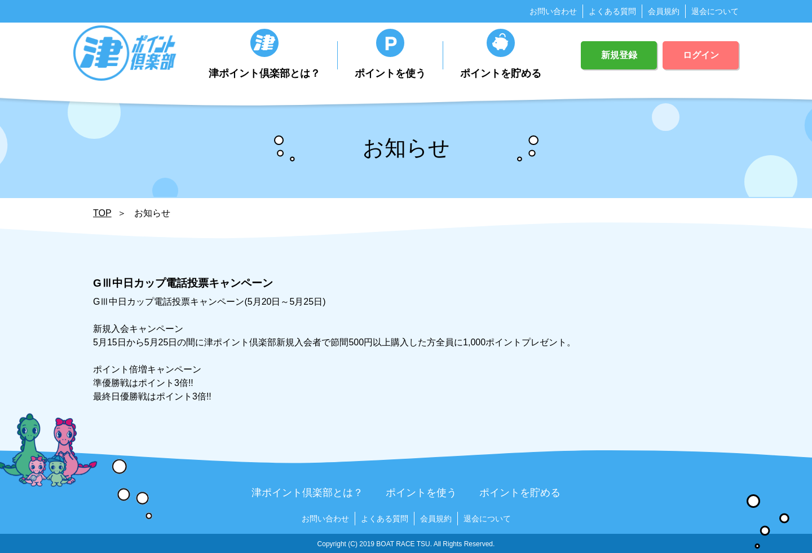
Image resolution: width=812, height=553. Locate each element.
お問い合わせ (553, 11)
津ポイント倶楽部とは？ (264, 54)
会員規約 (663, 11)
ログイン (701, 55)
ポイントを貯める (500, 54)
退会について (715, 11)
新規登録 (619, 55)
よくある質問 (612, 11)
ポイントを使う (390, 54)
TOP (102, 213)
